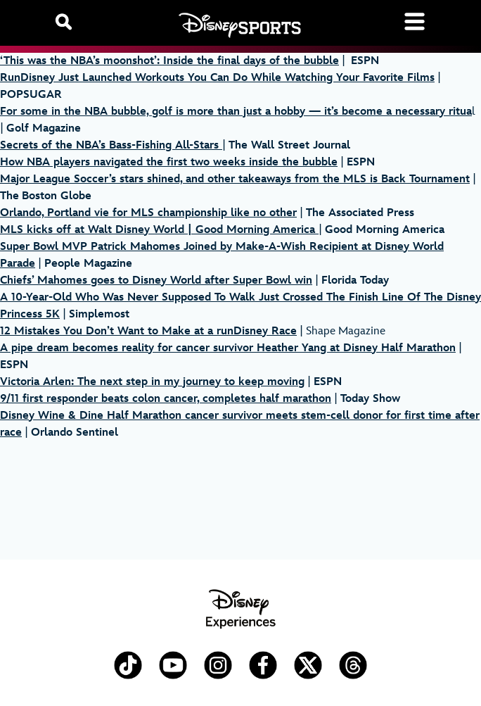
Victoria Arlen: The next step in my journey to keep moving (152, 382)
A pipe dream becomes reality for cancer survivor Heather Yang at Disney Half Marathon (228, 348)
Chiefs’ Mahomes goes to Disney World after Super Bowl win (156, 280)
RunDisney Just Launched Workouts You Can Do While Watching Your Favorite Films (217, 77)
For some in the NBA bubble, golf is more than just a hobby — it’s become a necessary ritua (236, 111)
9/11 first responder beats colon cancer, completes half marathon (165, 398)
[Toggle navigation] (414, 21)
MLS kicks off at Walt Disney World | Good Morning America (159, 230)
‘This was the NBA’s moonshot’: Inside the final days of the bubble (169, 61)
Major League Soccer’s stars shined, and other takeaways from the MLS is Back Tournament (235, 179)
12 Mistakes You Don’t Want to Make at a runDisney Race (148, 331)
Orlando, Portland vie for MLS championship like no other (148, 213)
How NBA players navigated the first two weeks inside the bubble (169, 162)
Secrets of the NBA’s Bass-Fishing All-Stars (111, 145)
